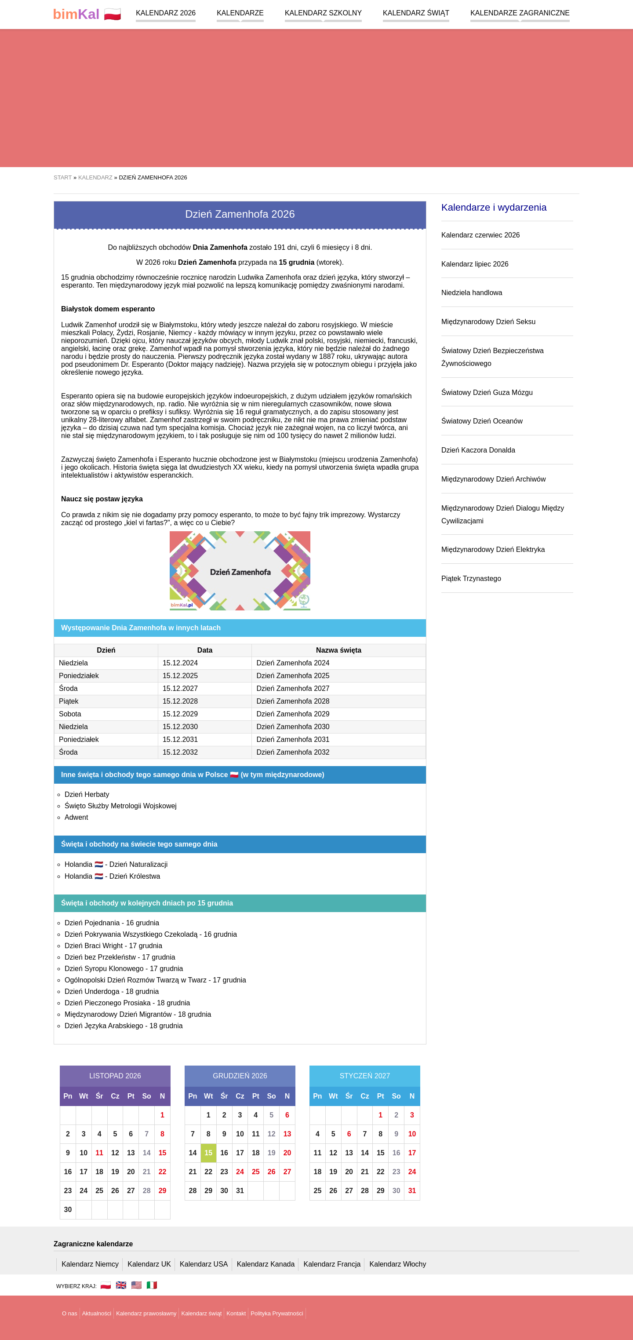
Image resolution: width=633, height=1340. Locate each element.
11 (99, 1153)
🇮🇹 (151, 1285)
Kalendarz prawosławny (146, 1313)
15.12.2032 (180, 752)
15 (163, 1153)
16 (68, 1172)
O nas (69, 1313)
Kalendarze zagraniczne (520, 13)
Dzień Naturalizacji (138, 864)
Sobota (70, 714)
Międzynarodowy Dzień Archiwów (493, 479)
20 (131, 1172)
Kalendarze (240, 13)
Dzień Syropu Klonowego (104, 968)
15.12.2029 (180, 714)
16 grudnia (143, 923)
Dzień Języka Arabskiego (104, 1026)
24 (83, 1190)
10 (83, 1153)
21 (147, 1172)
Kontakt (236, 1313)
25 (99, 1190)
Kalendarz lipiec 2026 (475, 264)
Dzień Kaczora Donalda (478, 450)
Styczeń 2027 (365, 1076)
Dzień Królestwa (134, 876)
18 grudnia (142, 991)
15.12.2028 (180, 701)
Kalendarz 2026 (166, 13)
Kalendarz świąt (416, 13)
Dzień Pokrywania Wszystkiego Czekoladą (131, 934)
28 (147, 1190)
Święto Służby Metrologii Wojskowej (121, 806)
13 (131, 1153)
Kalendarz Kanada (266, 1264)
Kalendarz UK (149, 1264)
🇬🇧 (121, 1285)
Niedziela (73, 663)
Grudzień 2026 (240, 1076)
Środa (68, 688)
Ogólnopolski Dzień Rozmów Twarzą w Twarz (136, 980)
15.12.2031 (180, 739)
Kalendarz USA (204, 1264)
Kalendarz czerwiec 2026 (480, 235)
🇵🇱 (87, 14)
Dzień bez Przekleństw (100, 957)
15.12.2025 (180, 675)
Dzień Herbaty (87, 794)
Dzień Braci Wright (94, 945)
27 (131, 1190)
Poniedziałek (79, 675)
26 (115, 1190)
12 (115, 1153)
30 (68, 1209)
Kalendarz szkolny (323, 13)
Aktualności (96, 1313)
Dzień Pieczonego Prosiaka (108, 1003)
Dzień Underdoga (92, 991)
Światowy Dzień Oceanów (482, 421)
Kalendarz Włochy (398, 1264)
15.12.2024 (180, 663)
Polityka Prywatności (277, 1313)
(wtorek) (310, 262)
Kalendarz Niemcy (90, 1264)
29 (163, 1190)
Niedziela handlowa (471, 292)
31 (240, 1190)
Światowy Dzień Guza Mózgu (487, 392)
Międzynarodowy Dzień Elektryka (493, 549)
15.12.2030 (180, 726)
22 (163, 1172)
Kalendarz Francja (332, 1264)
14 (147, 1153)
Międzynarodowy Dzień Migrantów (118, 1014)
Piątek (68, 701)
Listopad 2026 (115, 1076)
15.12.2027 (180, 688)
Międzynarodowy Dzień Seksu (488, 321)
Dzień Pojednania (92, 923)
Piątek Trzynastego (471, 578)
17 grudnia (145, 945)
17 (83, 1172)
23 (68, 1190)
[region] (316, 96)
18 (99, 1172)
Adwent (76, 817)
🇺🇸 (136, 1285)
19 (115, 1172)
